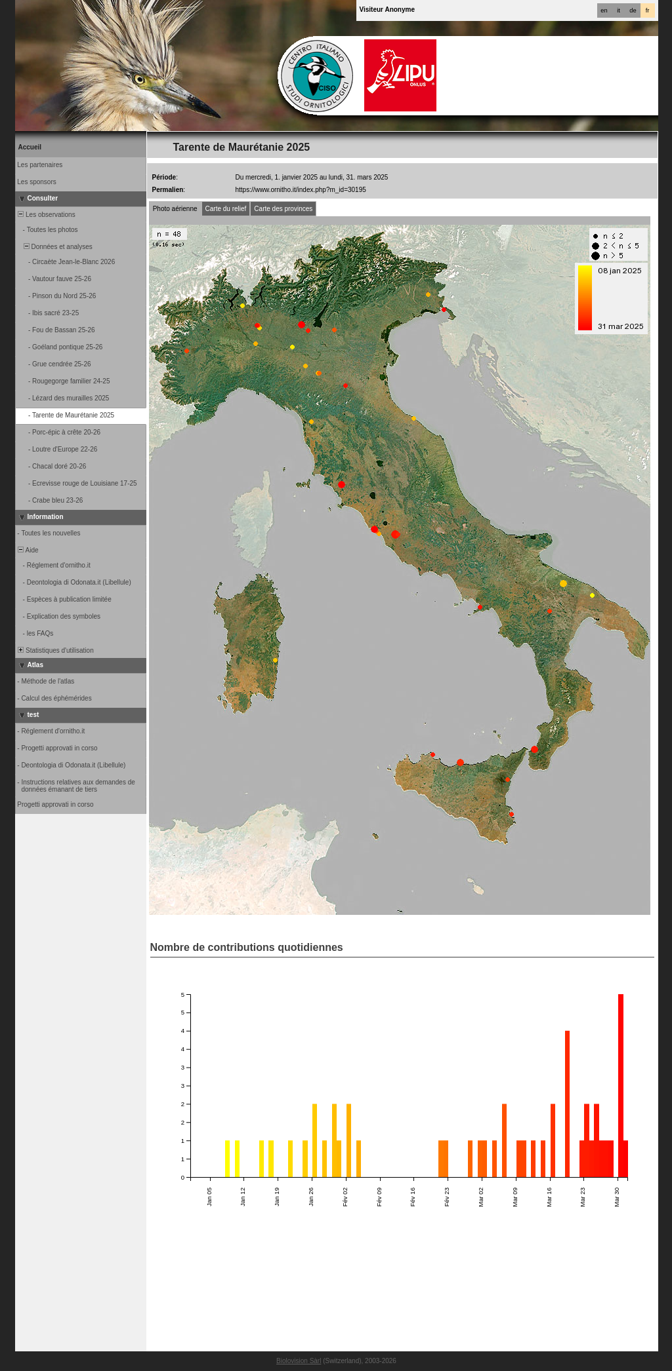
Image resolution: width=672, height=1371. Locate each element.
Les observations (45, 214)
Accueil (30, 147)
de (632, 10)
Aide (27, 550)
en (603, 10)
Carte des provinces (283, 208)
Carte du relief (226, 208)
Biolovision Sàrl (298, 1360)
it (618, 10)
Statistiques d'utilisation (55, 650)
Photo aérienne (175, 208)
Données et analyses (54, 246)
